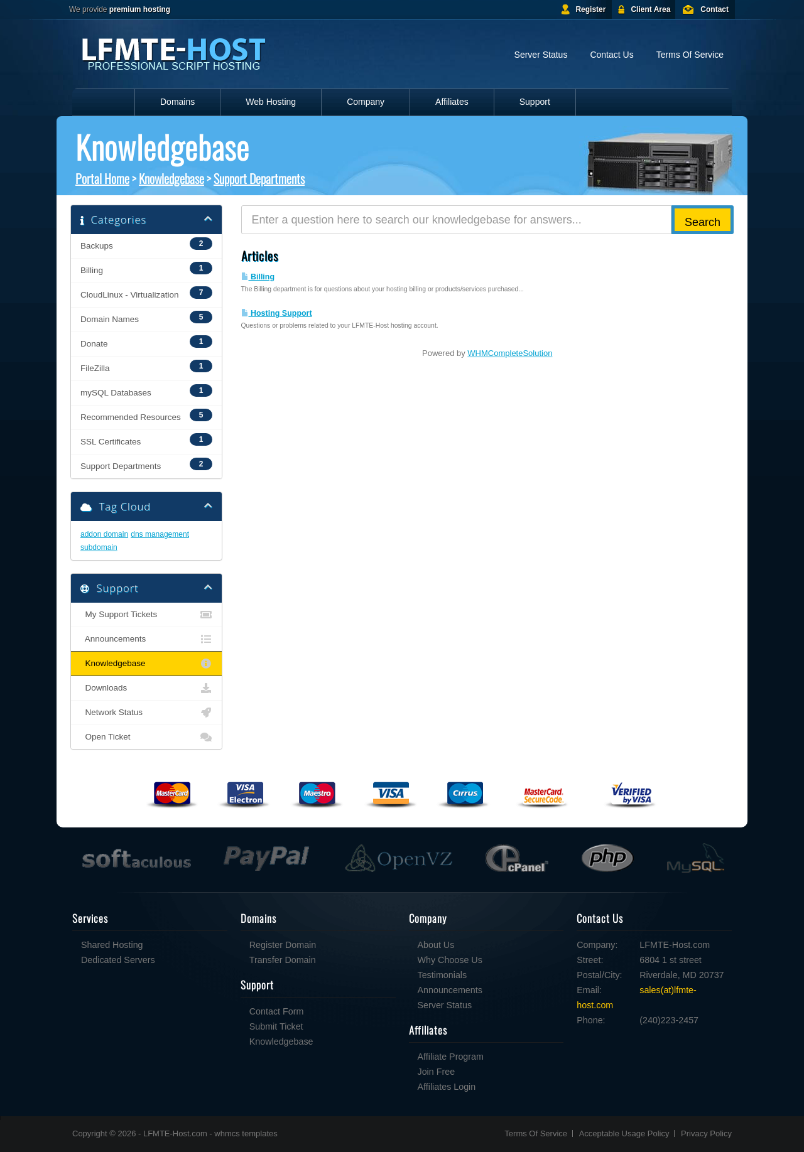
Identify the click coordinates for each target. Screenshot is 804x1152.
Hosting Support (276, 313)
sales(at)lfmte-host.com (637, 997)
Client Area (650, 9)
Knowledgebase (171, 178)
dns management (160, 534)
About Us (436, 945)
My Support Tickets (146, 614)
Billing (258, 276)
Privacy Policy (706, 1133)
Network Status (146, 712)
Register (590, 9)
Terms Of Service (690, 55)
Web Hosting (271, 102)
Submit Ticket (276, 1026)
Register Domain (282, 945)
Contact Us (611, 55)
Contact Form (276, 1011)
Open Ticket (146, 737)
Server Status (541, 55)
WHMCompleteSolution (509, 353)
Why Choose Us (450, 960)
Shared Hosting (112, 945)
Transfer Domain (282, 960)
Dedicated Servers (118, 960)
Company (365, 102)
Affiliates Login (447, 1087)
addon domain (104, 534)
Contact (714, 9)
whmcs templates (245, 1133)
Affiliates (452, 102)
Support (534, 102)
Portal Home (102, 178)
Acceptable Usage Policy (624, 1133)
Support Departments (259, 178)
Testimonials (442, 975)
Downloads (146, 688)
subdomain (98, 547)
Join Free (436, 1072)
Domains (177, 102)
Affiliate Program (451, 1057)
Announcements (146, 639)
